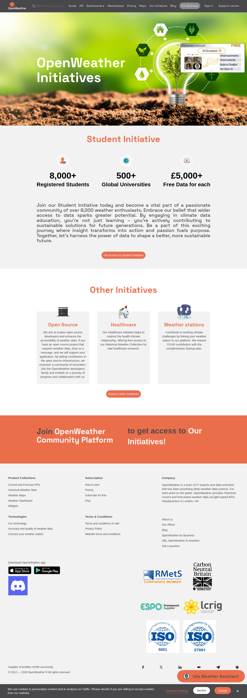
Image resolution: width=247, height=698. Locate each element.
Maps (142, 6)
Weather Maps (17, 495)
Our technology (17, 523)
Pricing (131, 6)
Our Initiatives (158, 6)
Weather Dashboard (20, 500)
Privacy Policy (93, 528)
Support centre (229, 6)
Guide (72, 6)
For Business (189, 6)
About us (167, 519)
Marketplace (116, 6)
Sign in (208, 6)
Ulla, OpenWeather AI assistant (180, 540)
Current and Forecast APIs (24, 484)
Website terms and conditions (102, 534)
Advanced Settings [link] (177, 690)
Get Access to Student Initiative (123, 255)
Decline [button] (201, 690)
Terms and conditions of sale (102, 523)
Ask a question (171, 546)
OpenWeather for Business (178, 535)
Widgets (13, 505)
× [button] (238, 691)
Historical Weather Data (22, 489)
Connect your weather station (25, 534)
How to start (92, 484)
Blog (173, 6)
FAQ (88, 500)
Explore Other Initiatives (123, 394)
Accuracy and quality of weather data (30, 528)
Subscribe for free (96, 495)
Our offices (168, 524)
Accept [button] (222, 690)
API (81, 6)
